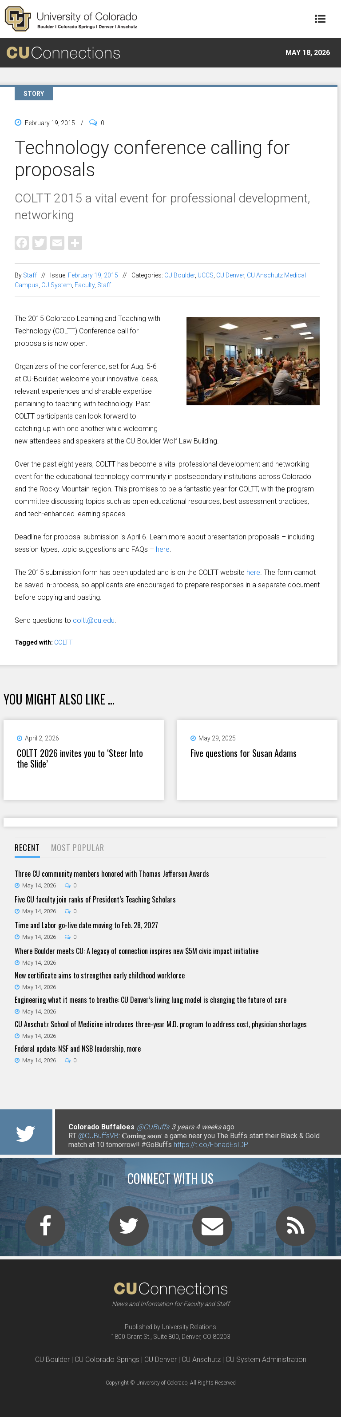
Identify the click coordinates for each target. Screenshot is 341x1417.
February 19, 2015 (93, 275)
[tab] (27, 848)
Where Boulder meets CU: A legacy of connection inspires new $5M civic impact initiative (136, 951)
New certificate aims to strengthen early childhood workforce (100, 975)
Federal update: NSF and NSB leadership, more (78, 1048)
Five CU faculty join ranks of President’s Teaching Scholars (95, 899)
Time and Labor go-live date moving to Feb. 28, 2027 (86, 925)
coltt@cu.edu (94, 620)
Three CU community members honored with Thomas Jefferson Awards (112, 873)
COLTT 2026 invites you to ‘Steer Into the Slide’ (80, 758)
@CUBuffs (153, 1127)
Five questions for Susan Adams (243, 753)
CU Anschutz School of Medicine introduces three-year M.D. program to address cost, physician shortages (161, 1024)
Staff (30, 275)
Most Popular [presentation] (77, 847)
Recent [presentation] (27, 847)
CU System (56, 285)
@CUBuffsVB (98, 1136)
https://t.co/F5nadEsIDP (211, 1144)
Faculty (85, 285)
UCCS (206, 275)
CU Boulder (179, 275)
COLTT (63, 642)
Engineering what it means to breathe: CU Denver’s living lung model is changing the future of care (150, 999)
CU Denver (230, 275)
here (163, 549)
